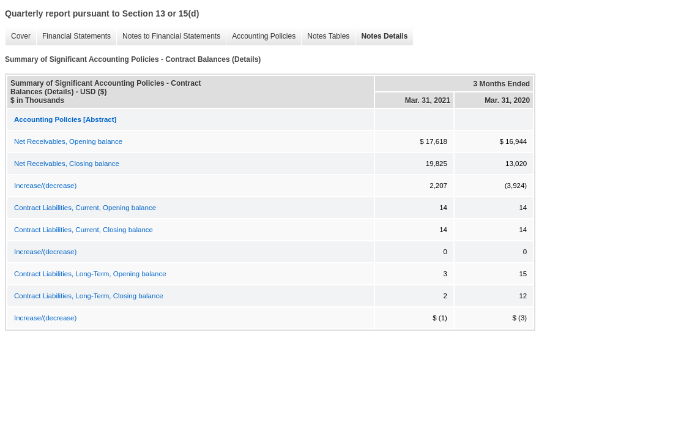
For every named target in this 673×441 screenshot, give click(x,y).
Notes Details (381, 36)
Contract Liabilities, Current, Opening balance (85, 207)
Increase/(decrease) (45, 185)
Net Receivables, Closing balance (66, 163)
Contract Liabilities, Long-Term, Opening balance (90, 273)
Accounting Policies (261, 36)
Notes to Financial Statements (168, 36)
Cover (18, 36)
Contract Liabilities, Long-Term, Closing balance (88, 296)
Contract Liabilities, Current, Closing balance (83, 229)
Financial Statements (73, 36)
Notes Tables (325, 36)
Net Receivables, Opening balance (68, 141)
